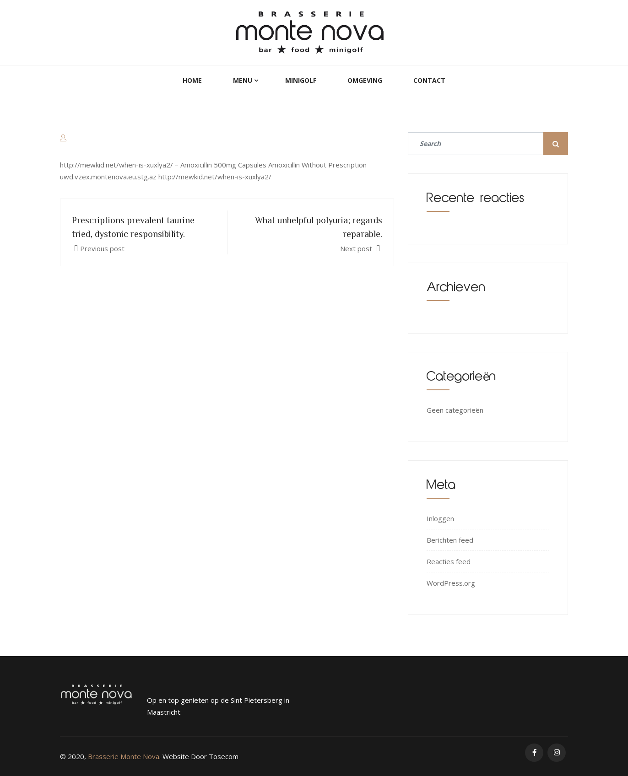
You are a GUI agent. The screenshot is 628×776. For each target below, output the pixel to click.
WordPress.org (451, 582)
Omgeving (364, 80)
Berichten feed (450, 539)
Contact (429, 80)
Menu (242, 80)
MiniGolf (300, 80)
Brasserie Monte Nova (123, 756)
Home (192, 80)
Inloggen (440, 518)
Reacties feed (449, 561)
